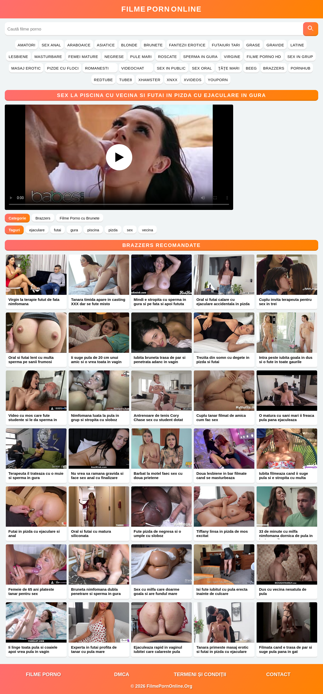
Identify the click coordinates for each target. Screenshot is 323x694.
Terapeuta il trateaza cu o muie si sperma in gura (35, 475)
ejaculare (37, 230)
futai (57, 230)
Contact (278, 674)
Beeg (251, 68)
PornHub (301, 68)
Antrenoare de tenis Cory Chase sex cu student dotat (158, 417)
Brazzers (273, 68)
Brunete (153, 45)
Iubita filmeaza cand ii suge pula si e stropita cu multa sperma (283, 477)
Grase (253, 45)
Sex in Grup (300, 56)
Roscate (167, 56)
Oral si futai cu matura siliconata (91, 533)
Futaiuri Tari (226, 45)
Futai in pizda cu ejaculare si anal (34, 533)
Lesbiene (18, 56)
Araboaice (79, 45)
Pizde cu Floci (63, 68)
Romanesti (100, 68)
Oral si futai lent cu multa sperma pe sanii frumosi (30, 359)
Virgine (232, 56)
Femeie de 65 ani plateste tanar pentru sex (31, 591)
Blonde (129, 45)
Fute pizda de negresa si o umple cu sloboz (157, 533)
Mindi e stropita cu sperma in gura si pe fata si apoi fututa (160, 301)
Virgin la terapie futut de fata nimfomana (33, 301)
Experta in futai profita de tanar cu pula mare (94, 649)
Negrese (114, 56)
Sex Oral (202, 68)
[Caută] (310, 29)
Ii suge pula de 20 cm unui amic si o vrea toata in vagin (96, 359)
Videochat (136, 68)
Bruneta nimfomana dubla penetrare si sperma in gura (96, 591)
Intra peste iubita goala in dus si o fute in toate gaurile (285, 359)
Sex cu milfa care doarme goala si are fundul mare (156, 591)
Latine (297, 45)
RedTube (103, 80)
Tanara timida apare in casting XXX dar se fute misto (98, 301)
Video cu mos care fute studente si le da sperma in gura (32, 419)
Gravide (275, 45)
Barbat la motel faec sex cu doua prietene (158, 475)
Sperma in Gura (200, 56)
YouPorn (218, 80)
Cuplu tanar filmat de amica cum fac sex (221, 417)
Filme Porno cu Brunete (80, 218)
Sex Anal (51, 45)
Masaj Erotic (26, 68)
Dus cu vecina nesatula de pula (282, 591)
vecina (147, 230)
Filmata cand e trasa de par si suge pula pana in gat (285, 649)
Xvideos (192, 80)
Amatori (26, 45)
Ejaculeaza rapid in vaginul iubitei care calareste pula (158, 649)
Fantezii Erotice (187, 45)
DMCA (121, 674)
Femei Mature (83, 56)
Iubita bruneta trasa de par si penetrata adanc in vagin (159, 359)
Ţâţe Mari (229, 68)
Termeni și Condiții (200, 674)
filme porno (43, 674)
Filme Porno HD (264, 56)
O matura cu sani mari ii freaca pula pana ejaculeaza (286, 417)
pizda (113, 230)
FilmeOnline (161, 9)
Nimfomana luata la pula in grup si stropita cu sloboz (95, 417)
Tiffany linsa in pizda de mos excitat (222, 533)
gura (74, 230)
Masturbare (48, 56)
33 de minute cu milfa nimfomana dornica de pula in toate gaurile (286, 535)
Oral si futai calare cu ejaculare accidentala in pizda (223, 301)
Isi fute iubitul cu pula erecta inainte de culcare (222, 591)
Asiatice (106, 45)
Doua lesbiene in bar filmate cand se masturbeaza (221, 475)
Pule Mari (141, 56)
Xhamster (149, 80)
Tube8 (125, 80)
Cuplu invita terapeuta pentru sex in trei (285, 301)
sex (130, 230)
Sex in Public (171, 68)
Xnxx (172, 80)
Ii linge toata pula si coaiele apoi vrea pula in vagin (32, 649)
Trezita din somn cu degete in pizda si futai (222, 359)
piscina (93, 230)
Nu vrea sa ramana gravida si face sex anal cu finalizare (97, 475)
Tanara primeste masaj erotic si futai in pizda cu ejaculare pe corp (222, 651)
